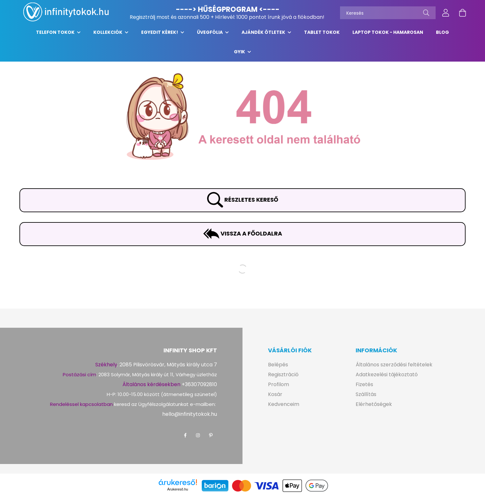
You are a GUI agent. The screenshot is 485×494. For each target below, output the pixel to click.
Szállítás (366, 397)
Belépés (278, 368)
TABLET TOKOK (322, 35)
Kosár (275, 397)
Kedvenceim (283, 407)
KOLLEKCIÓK (108, 35)
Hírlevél (224, 17)
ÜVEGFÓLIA (210, 35)
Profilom (278, 388)
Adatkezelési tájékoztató (387, 378)
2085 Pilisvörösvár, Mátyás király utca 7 (168, 367)
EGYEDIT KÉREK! (160, 35)
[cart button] (462, 12)
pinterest (210, 438)
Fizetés (364, 388)
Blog (442, 35)
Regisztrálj (142, 17)
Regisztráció (283, 378)
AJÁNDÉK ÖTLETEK (264, 35)
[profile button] (445, 12)
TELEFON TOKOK (56, 35)
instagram (198, 438)
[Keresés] (388, 12)
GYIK (240, 55)
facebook (185, 438)
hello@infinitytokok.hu (189, 417)
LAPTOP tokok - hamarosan (387, 35)
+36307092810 (199, 387)
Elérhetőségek (374, 407)
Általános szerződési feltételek (394, 368)
